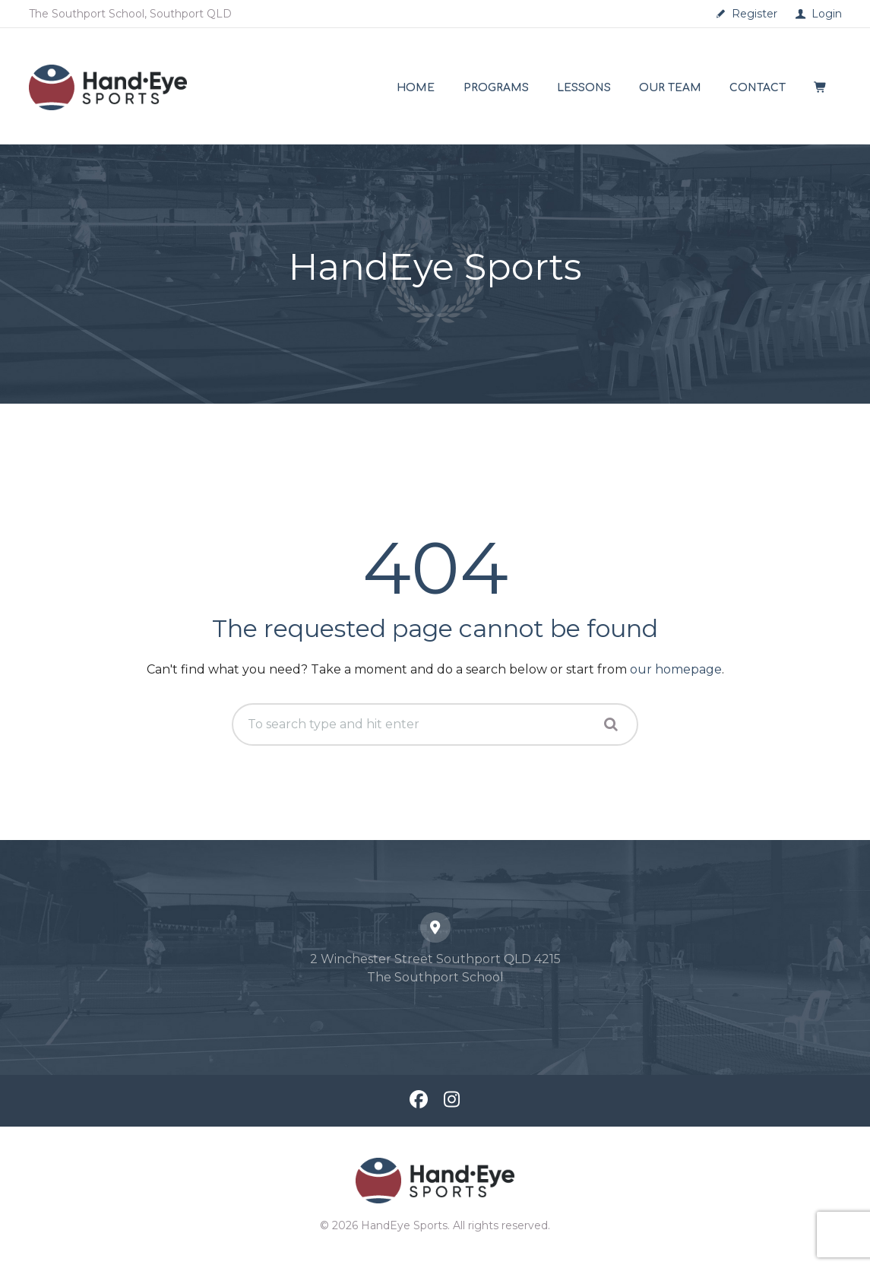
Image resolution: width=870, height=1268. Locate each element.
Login (826, 14)
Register (754, 14)
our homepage (676, 669)
